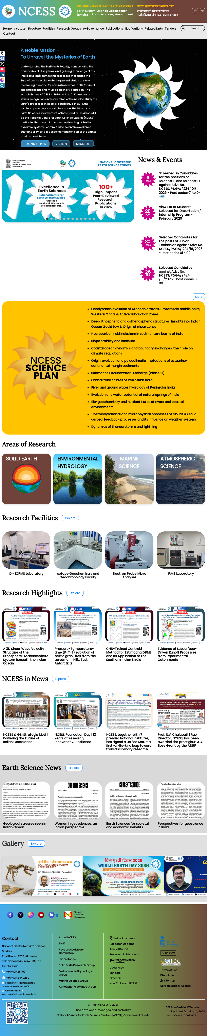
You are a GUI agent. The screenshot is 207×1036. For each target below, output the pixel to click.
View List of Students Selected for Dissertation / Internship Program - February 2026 (180, 213)
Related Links (154, 29)
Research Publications (124, 954)
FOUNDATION (35, 144)
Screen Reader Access (175, 986)
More (199, 297)
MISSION (83, 144)
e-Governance (93, 29)
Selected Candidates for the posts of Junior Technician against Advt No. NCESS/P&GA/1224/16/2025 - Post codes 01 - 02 (181, 245)
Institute (19, 29)
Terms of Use (168, 970)
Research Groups (69, 29)
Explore (70, 518)
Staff (62, 943)
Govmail (115, 978)
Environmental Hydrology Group (75, 973)
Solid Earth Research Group (77, 965)
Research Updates (122, 944)
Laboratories (67, 959)
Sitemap (167, 981)
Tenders (170, 29)
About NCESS (67, 937)
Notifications (134, 29)
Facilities (49, 29)
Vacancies (117, 968)
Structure (34, 29)
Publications (114, 29)
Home (7, 29)
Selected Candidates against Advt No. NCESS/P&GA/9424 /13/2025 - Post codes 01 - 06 (179, 275)
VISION (61, 144)
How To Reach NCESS (123, 983)
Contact (9, 34)
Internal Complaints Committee (122, 961)
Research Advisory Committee (71, 951)
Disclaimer (167, 975)
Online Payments (122, 938)
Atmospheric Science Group (77, 987)
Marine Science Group (73, 981)
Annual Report (119, 949)
